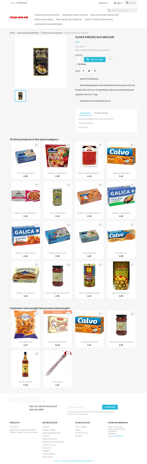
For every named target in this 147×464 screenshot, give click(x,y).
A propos (46, 436)
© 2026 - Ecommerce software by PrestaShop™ (73, 461)
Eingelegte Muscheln (121, 173)
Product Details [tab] (101, 113)
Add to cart (94, 59)
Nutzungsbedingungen (51, 433)
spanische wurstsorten (75, 15)
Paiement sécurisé (49, 439)
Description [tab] (85, 113)
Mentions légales (49, 430)
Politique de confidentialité (53, 442)
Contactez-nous (49, 445)
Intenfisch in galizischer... (58, 173)
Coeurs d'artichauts (58, 213)
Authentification (48, 454)
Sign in (77, 430)
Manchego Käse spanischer (104, 15)
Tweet (89, 71)
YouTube (27, 400)
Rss (22, 400)
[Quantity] (78, 59)
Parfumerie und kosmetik (69, 19)
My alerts (78, 436)
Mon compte (47, 457)
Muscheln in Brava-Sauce (26, 253)
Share (83, 71)
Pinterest (95, 71)
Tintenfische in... (121, 253)
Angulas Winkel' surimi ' (58, 253)
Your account (82, 422)
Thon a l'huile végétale (26, 173)
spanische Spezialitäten (46, 15)
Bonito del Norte (89, 253)
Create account (81, 433)
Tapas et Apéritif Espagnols (98, 19)
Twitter (17, 400)
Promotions (14, 427)
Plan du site (47, 448)
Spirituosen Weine (43, 19)
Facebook (12, 400)
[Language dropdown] (104, 3)
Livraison (45, 427)
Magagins (46, 451)
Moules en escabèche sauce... (89, 213)
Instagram (42, 400)
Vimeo (37, 400)
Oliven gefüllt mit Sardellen (89, 293)
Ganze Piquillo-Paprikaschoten (57, 293)
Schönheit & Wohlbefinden (48, 24)
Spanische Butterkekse (57, 342)
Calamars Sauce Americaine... (25, 213)
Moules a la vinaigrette (121, 213)
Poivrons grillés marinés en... (89, 173)
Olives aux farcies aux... (121, 293)
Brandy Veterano (25, 382)
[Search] (122, 10)
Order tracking (81, 427)
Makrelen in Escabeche (26, 293)
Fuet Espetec (57, 382)
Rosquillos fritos (25, 342)
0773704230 (22, 3)
